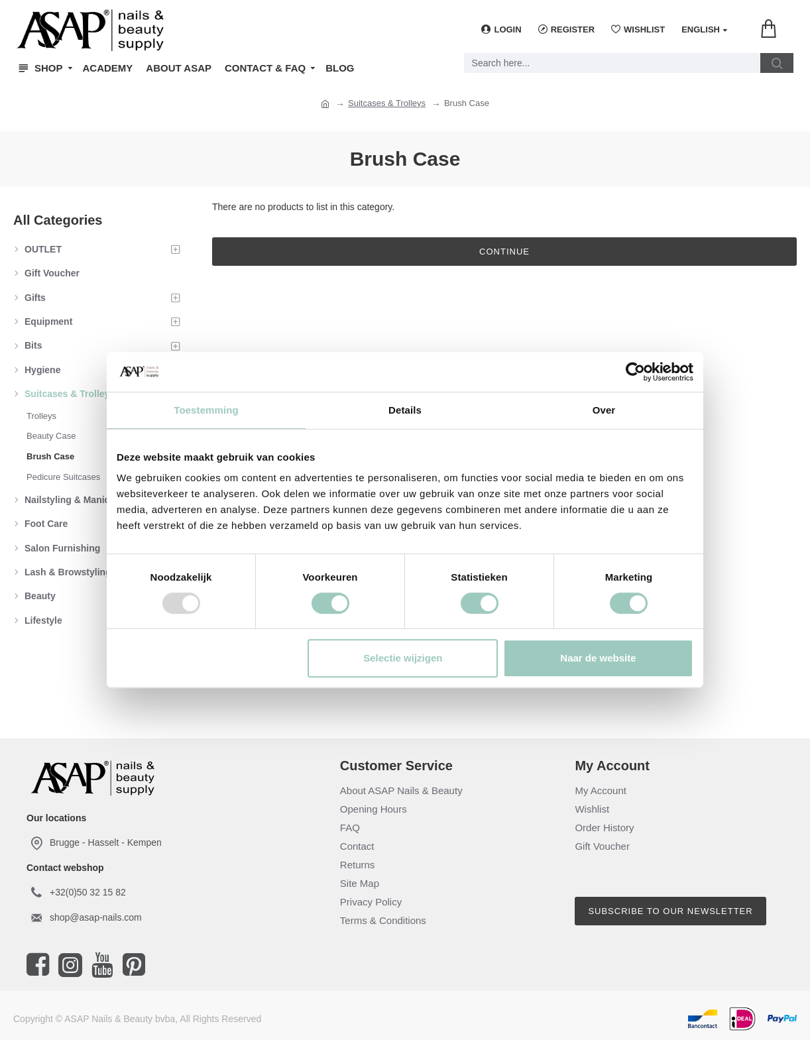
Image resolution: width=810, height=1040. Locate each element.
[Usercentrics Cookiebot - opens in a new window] (635, 372)
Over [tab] (604, 410)
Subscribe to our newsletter (670, 911)
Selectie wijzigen (402, 658)
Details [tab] (405, 410)
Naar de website (598, 658)
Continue (504, 252)
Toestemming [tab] (206, 410)
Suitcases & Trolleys (387, 103)
